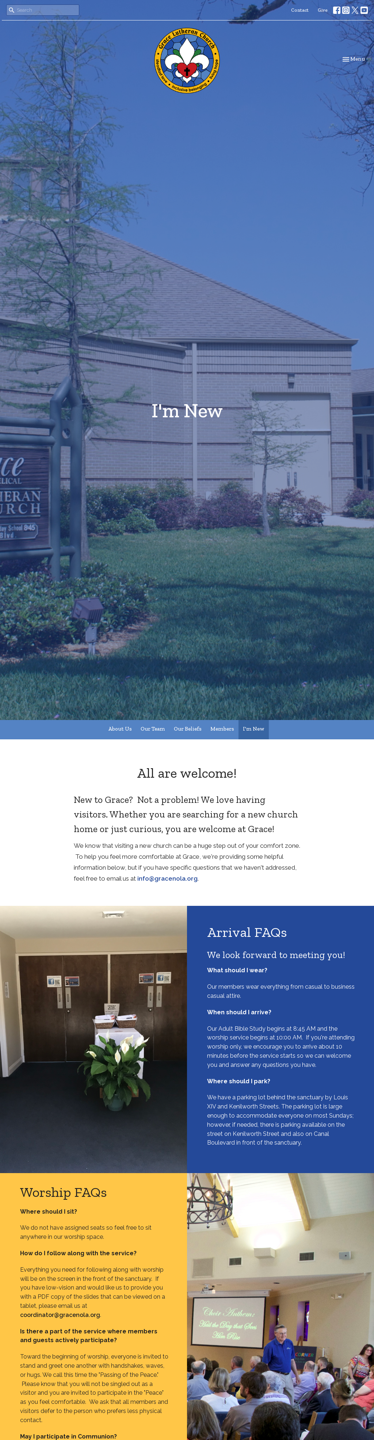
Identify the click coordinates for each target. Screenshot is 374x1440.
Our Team (153, 728)
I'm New (253, 728)
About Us (120, 728)
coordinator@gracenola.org (60, 1314)
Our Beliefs (188, 728)
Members (222, 728)
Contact (300, 10)
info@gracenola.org (167, 878)
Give (323, 10)
